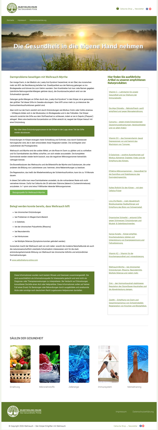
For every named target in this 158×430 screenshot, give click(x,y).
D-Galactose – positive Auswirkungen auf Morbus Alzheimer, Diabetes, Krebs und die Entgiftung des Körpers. (127, 158)
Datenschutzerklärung (38, 20)
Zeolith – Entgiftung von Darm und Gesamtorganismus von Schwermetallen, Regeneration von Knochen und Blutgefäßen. (128, 303)
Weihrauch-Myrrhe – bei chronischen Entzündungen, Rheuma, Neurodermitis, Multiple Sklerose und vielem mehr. (125, 270)
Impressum (22, 20)
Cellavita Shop (126, 9)
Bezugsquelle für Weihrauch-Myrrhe (29, 192)
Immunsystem (105, 387)
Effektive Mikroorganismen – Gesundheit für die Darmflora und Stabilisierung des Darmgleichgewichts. (128, 174)
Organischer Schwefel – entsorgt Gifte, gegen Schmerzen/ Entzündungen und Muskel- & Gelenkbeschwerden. (125, 221)
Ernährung (15, 387)
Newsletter (139, 9)
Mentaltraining (134, 387)
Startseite (10, 20)
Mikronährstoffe (47, 387)
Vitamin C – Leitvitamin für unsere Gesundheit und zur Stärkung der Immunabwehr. (123, 95)
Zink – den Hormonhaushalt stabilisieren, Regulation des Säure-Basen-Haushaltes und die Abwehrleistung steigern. (128, 286)
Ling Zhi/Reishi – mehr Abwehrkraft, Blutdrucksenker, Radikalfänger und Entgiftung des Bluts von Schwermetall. (125, 204)
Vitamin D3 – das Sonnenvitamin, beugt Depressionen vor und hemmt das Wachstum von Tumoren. (126, 141)
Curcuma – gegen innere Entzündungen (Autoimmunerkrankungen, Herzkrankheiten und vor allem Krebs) (127, 125)
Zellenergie (74, 387)
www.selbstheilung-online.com (25, 260)
